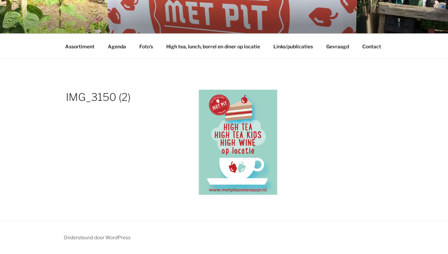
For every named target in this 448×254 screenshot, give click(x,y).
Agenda (117, 46)
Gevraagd (337, 46)
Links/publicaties (293, 46)
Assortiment (79, 46)
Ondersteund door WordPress (97, 237)
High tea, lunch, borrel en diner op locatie (213, 46)
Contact (371, 46)
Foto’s (146, 46)
